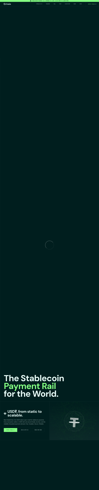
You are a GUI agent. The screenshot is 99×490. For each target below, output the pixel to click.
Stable (39, 4)
